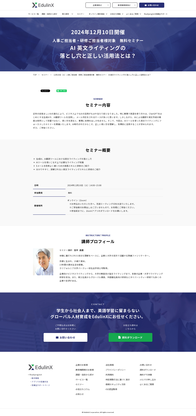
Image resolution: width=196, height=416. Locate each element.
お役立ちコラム (83, 389)
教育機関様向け (124, 5)
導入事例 (65, 14)
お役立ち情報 (115, 14)
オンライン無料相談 (96, 14)
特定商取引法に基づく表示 (118, 379)
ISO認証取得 (111, 389)
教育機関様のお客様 (85, 369)
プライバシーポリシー (116, 369)
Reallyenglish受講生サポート (156, 14)
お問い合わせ (153, 5)
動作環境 (35, 378)
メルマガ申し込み (148, 379)
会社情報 (110, 364)
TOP (35, 74)
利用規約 (110, 374)
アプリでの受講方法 (40, 381)
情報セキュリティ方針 (116, 384)
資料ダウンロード (132, 337)
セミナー (80, 14)
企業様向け (97, 5)
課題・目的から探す (49, 14)
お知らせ (80, 394)
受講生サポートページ (41, 385)
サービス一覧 (33, 14)
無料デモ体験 (146, 374)
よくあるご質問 (132, 14)
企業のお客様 (82, 364)
